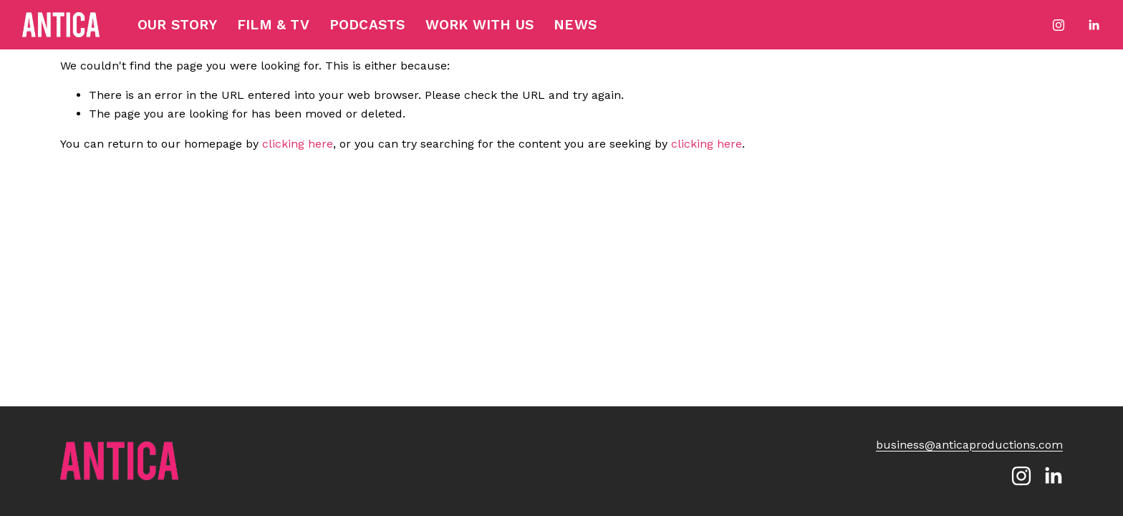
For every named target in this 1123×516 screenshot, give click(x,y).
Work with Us (479, 24)
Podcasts (367, 24)
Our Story (177, 24)
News (575, 24)
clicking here (297, 143)
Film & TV (273, 24)
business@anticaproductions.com (969, 445)
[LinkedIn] (1093, 25)
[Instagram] (1058, 25)
